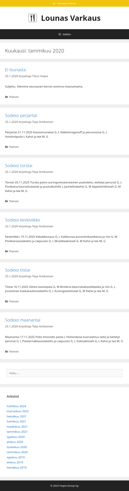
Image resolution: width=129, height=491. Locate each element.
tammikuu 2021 (17, 432)
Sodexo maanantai (22, 320)
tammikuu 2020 (17, 452)
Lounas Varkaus (71, 18)
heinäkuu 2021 (17, 416)
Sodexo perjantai (21, 115)
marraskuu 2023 (18, 411)
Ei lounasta (15, 69)
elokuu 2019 (15, 462)
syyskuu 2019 (16, 457)
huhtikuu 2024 (16, 406)
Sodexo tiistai (17, 270)
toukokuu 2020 (17, 447)
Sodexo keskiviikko (22, 220)
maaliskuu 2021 (17, 426)
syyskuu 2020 (16, 437)
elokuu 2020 (15, 442)
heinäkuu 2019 (17, 467)
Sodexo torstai (18, 165)
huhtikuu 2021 (16, 421)
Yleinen (14, 97)
